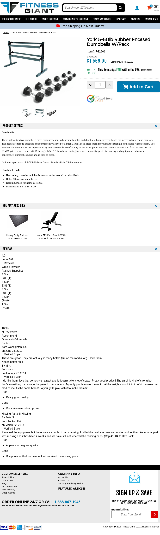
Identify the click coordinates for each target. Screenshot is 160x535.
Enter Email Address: (120, 509)
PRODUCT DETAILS (13, 125)
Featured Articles (71, 488)
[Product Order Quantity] (100, 84)
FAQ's (5, 483)
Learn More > (146, 70)
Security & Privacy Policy (70, 483)
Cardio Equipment (50, 19)
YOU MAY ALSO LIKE (14, 205)
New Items (135, 19)
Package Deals (151, 19)
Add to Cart (138, 86)
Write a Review (11, 266)
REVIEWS (7, 249)
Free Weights (31, 19)
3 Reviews (92, 56)
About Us (63, 477)
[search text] (90, 7)
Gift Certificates (9, 486)
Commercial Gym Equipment (75, 19)
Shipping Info (8, 492)
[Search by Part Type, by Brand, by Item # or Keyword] (120, 7)
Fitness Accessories (101, 19)
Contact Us (7, 480)
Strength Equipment (11, 19)
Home (6, 32)
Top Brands (121, 19)
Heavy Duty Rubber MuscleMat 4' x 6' (17, 237)
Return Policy (8, 489)
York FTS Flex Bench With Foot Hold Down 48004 (51, 237)
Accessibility (8, 477)
